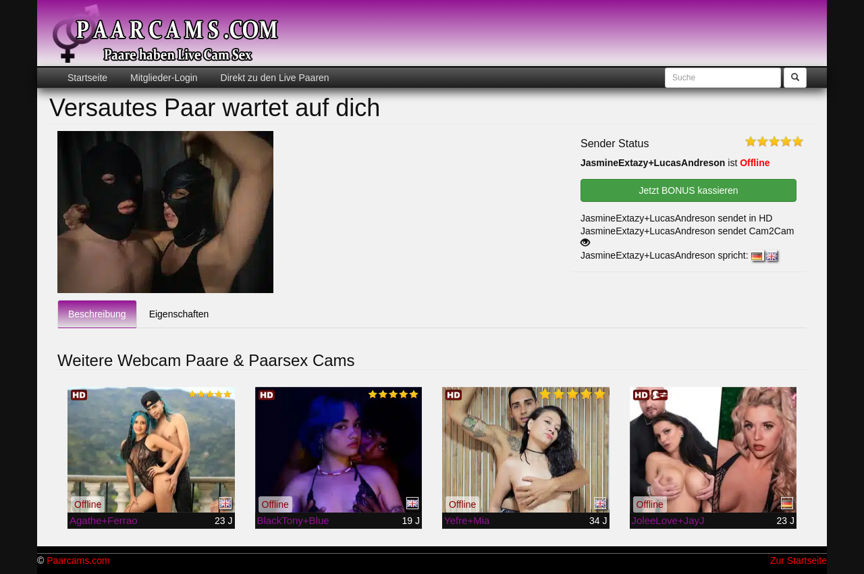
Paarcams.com (78, 560)
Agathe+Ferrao (103, 520)
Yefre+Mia (466, 520)
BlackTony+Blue (293, 520)
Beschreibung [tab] (97, 314)
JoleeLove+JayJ (668, 520)
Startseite (87, 77)
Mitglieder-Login (163, 77)
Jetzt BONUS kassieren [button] (688, 190)
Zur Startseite (798, 560)
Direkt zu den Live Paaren (273, 77)
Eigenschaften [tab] (179, 314)
